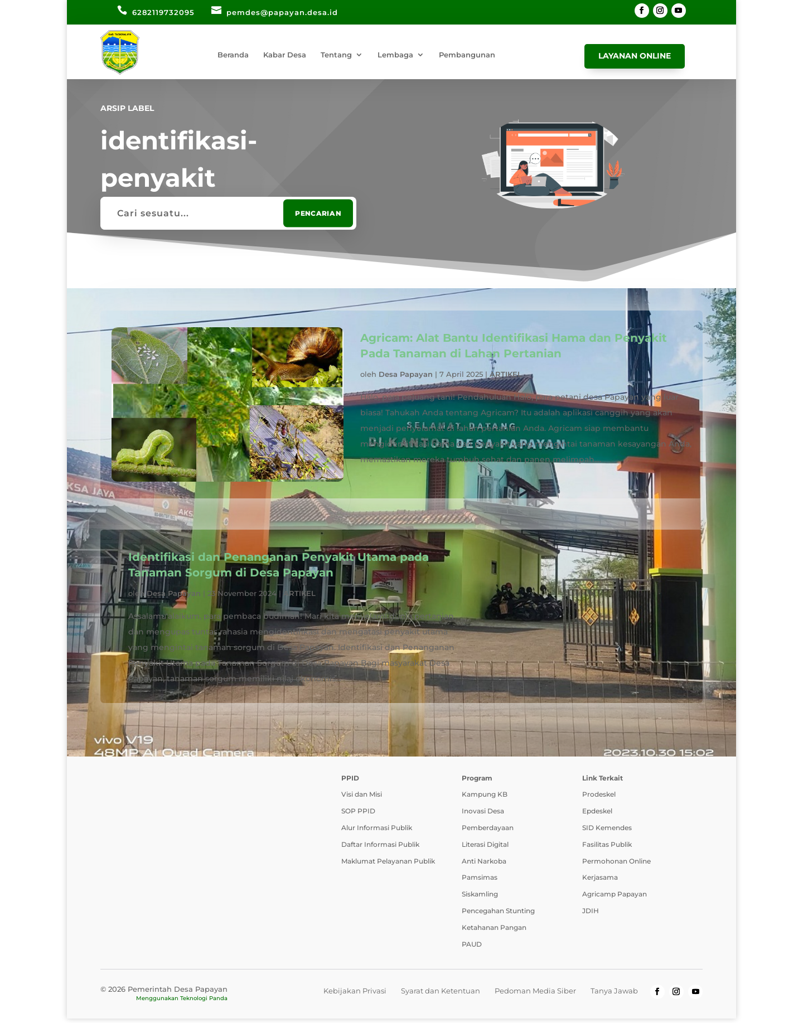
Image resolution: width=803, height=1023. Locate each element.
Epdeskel (597, 815)
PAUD (472, 948)
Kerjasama (600, 881)
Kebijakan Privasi (354, 995)
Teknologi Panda (204, 1002)
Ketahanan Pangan (494, 932)
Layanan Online (634, 56)
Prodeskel (599, 798)
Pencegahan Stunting (498, 915)
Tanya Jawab (614, 995)
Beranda (233, 55)
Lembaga (395, 55)
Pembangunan (467, 55)
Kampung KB (484, 798)
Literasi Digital (485, 849)
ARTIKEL (506, 374)
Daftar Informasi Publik (380, 849)
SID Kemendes (607, 832)
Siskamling (480, 898)
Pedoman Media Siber (535, 995)
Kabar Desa (284, 55)
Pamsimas (479, 881)
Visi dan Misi (361, 798)
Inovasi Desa (483, 815)
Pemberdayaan (488, 832)
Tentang (336, 55)
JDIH (590, 915)
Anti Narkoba (484, 865)
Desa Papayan (406, 374)
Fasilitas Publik (607, 849)
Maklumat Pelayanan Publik (388, 865)
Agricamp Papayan (614, 898)
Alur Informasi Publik (376, 832)
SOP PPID (358, 815)
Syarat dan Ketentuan (440, 995)
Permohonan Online (616, 865)
